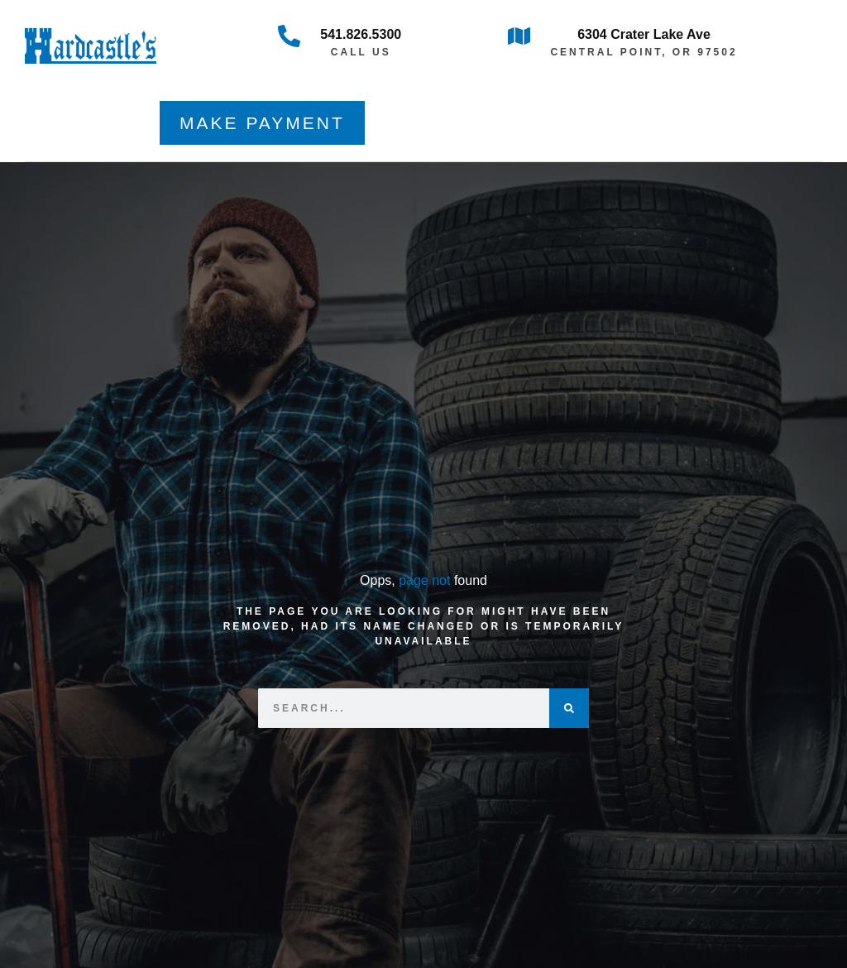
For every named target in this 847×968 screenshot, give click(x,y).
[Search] (569, 708)
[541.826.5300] (289, 36)
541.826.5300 (360, 34)
